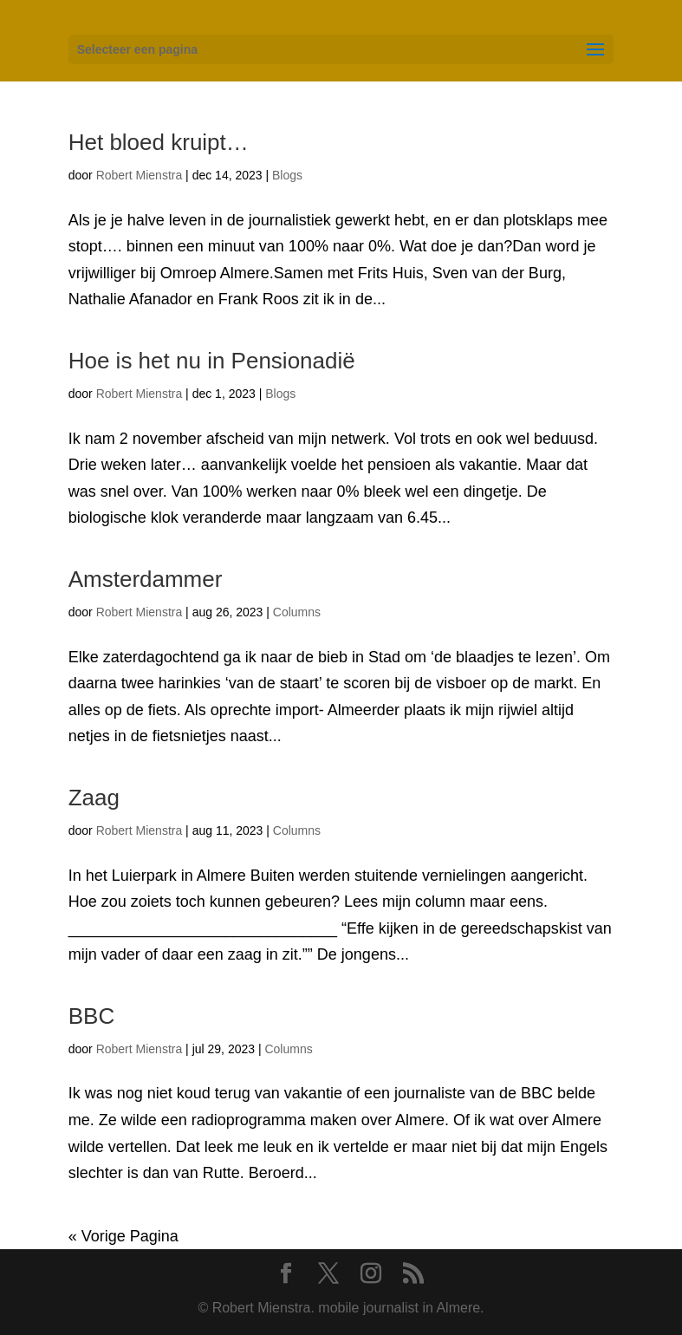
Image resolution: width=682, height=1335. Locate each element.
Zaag (94, 798)
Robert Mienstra (139, 175)
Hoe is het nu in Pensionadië (211, 361)
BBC (91, 1016)
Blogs (287, 175)
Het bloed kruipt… (158, 142)
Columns (297, 612)
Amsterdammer (145, 579)
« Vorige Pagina (123, 1236)
